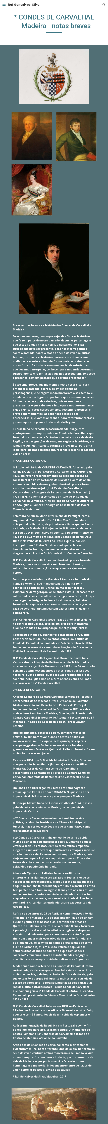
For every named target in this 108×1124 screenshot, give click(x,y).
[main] (54, 22)
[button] (4, 4)
